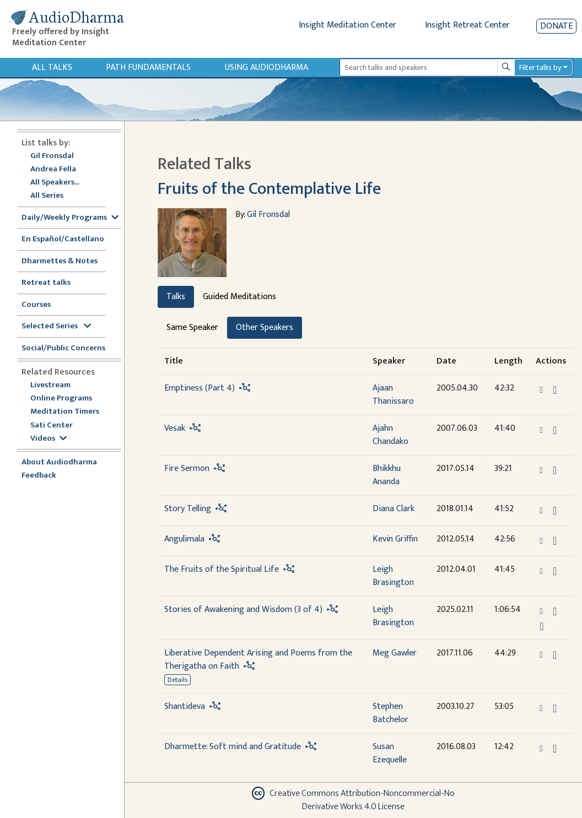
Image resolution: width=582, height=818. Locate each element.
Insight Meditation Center (347, 25)
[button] (542, 389)
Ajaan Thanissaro (393, 395)
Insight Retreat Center (467, 25)
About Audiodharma (59, 462)
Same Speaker (192, 327)
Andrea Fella (53, 169)
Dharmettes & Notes (59, 261)
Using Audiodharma (266, 67)
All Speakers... (54, 182)
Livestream (50, 385)
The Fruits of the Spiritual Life (221, 569)
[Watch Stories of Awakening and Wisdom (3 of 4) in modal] (541, 626)
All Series (46, 195)
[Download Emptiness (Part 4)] (555, 390)
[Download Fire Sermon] (555, 470)
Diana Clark (393, 508)
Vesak (174, 428)
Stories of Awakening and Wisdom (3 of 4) (243, 609)
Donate (556, 26)
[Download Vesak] (555, 430)
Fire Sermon (186, 468)
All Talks (52, 67)
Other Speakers (264, 327)
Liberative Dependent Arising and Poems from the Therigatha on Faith (258, 660)
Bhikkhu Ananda (387, 475)
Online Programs (61, 398)
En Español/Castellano (62, 239)
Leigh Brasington (393, 576)
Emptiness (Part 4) (199, 388)
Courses (36, 305)
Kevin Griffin (395, 539)
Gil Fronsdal (52, 156)
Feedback (38, 475)
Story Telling (187, 508)
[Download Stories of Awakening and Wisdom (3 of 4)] (555, 611)
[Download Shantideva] (555, 708)
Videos (48, 438)
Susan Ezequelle (390, 753)
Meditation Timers (64, 411)
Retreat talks (46, 283)
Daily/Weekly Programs (69, 218)
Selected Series (56, 326)
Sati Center (51, 425)
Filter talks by (540, 67)
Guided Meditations (239, 296)
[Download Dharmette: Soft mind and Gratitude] (555, 748)
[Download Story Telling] (555, 510)
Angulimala (184, 539)
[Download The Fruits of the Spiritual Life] (555, 571)
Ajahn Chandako (390, 435)
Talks (175, 296)
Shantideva (184, 706)
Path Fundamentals (148, 67)
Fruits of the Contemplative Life (269, 189)
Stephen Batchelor (390, 713)
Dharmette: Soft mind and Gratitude (232, 746)
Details (177, 679)
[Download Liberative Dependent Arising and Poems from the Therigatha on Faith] (555, 655)
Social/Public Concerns (63, 348)
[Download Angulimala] (555, 541)
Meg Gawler (395, 653)
